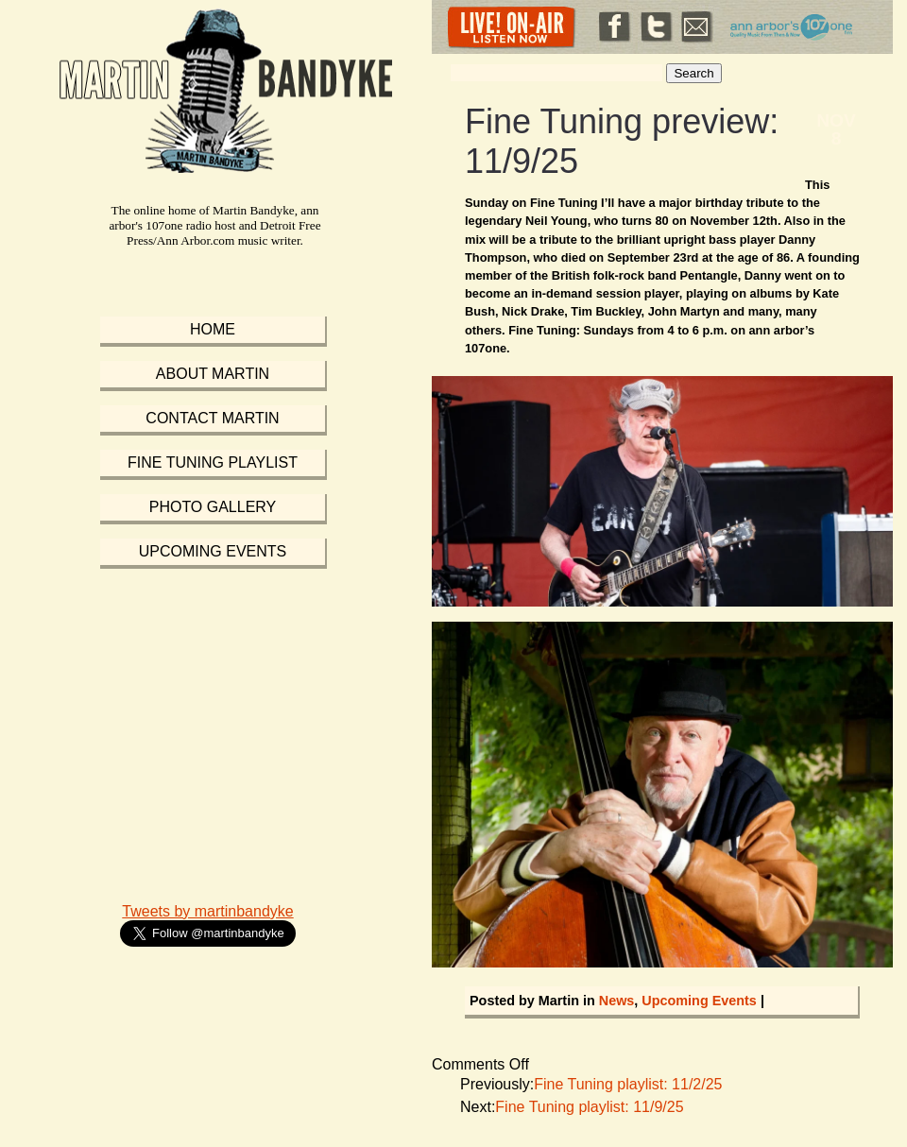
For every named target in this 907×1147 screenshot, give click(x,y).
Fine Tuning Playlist (213, 462)
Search (693, 73)
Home (212, 329)
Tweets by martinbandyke (207, 911)
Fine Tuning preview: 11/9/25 (622, 141)
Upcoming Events (699, 1000)
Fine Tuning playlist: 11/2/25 (628, 1084)
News (617, 1000)
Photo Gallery (213, 507)
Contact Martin (212, 418)
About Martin (212, 374)
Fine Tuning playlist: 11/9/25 (589, 1107)
